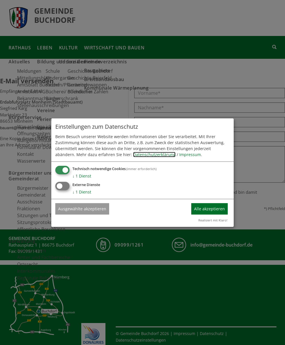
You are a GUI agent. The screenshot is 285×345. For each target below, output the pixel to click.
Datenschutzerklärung (154, 154)
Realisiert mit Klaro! (212, 220)
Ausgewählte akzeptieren (82, 208)
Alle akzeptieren (209, 208)
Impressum (190, 154)
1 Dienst (81, 176)
